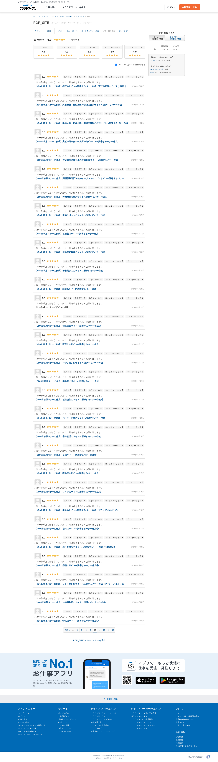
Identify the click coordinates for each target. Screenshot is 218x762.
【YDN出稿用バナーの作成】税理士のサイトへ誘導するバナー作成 (66, 344)
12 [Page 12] (104, 630)
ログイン (171, 7)
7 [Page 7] (81, 630)
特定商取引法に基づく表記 (186, 746)
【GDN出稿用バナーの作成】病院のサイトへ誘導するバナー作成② (67, 565)
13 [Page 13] (108, 630)
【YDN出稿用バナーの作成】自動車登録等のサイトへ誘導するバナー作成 (70, 252)
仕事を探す (51, 7)
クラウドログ (96, 728)
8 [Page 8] (86, 630)
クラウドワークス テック (141, 722)
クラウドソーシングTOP (42, 16)
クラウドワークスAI (139, 728)
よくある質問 (63, 725)
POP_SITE (80, 16)
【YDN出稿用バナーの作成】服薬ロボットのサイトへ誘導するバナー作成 (70, 215)
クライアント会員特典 (100, 725)
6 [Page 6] (77, 630)
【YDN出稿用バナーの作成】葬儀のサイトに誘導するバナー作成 (65, 289)
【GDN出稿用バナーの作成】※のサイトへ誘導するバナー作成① (65, 455)
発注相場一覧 (96, 722)
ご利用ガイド (63, 716)
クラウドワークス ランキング (30, 734)
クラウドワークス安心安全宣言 (143, 713)
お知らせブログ (64, 728)
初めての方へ (63, 713)
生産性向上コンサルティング (102, 731)
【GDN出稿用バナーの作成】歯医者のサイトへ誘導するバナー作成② (68, 326)
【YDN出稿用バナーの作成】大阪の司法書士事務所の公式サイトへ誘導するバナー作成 (76, 141)
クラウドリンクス (98, 716)
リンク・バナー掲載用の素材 (187, 716)
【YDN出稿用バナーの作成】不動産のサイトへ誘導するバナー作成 (66, 233)
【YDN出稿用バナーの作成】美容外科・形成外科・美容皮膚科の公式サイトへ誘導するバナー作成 (81, 123)
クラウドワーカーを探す (74, 7)
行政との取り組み (183, 725)
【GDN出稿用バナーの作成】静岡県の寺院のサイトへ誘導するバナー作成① (71, 197)
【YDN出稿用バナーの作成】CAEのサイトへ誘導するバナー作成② (67, 621)
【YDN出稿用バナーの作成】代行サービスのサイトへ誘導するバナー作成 (70, 418)
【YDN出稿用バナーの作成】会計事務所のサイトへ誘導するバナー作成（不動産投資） (76, 547)
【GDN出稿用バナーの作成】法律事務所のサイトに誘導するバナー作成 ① (70, 602)
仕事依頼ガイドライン (67, 719)
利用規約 (179, 743)
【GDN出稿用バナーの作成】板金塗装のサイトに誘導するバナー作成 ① (69, 399)
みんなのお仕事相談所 (27, 731)
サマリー (38, 31)
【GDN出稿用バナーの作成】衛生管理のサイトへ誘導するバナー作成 (68, 436)
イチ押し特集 (23, 722)
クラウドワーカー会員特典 (142, 719)
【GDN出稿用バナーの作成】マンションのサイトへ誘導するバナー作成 (69, 363)
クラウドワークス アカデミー (143, 725)
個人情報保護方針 (195, 757)
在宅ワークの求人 (157, 69)
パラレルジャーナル (139, 716)
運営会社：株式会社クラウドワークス (109, 758)
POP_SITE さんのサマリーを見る (89, 640)
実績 (60, 31)
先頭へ (67, 630)
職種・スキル (72, 31)
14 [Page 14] (113, 630)
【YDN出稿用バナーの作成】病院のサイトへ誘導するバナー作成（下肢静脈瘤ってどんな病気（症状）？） (81, 86)
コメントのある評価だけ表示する (130, 64)
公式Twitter (180, 722)
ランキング (123, 31)
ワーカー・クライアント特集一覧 (31, 725)
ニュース (179, 713)
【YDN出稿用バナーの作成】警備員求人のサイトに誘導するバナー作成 (69, 270)
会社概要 (179, 737)
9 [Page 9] (90, 630)
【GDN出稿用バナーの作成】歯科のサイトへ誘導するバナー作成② (67, 528)
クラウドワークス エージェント (104, 713)
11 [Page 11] (99, 630)
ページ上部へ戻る (108, 699)
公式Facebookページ (184, 719)
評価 (49, 31)
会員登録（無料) (189, 7)
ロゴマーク (154, 60)
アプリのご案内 (64, 731)
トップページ (23, 713)
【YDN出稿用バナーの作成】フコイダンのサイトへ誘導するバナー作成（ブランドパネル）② (79, 584)
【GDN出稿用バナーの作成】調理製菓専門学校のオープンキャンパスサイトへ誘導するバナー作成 (81, 178)
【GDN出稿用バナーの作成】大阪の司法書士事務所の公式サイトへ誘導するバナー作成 (76, 160)
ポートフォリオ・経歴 (90, 31)
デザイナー (87, 23)
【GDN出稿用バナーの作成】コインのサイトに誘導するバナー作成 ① (68, 491)
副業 (152, 72)
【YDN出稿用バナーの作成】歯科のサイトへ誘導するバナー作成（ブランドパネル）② (76, 510)
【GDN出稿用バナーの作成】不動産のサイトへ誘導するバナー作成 (67, 381)
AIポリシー (62, 722)
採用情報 (179, 740)
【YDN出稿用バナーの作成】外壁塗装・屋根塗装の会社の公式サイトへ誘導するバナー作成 (78, 105)
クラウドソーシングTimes (101, 719)
